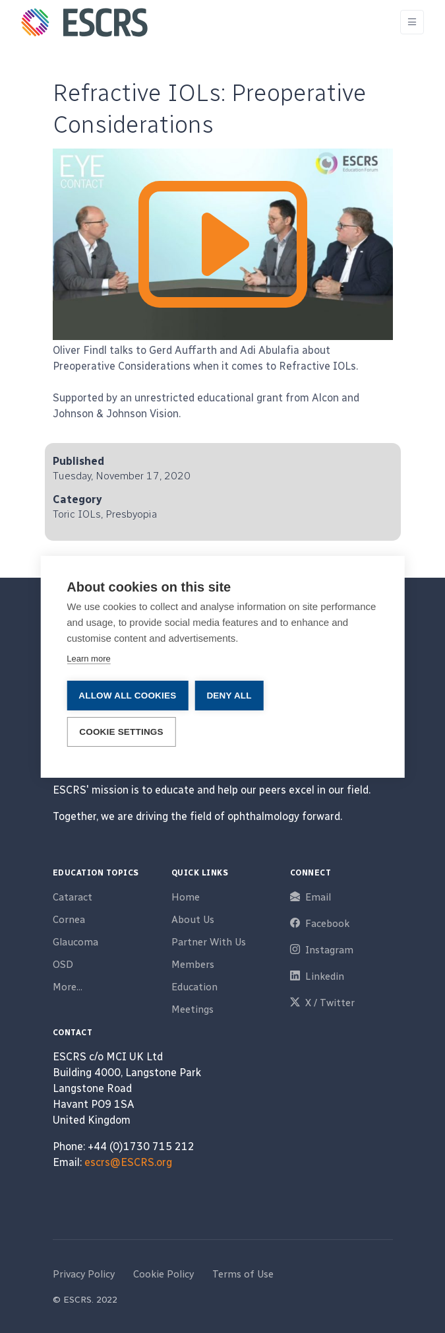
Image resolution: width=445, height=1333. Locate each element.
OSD (63, 965)
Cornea (69, 920)
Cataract (72, 897)
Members (192, 965)
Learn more (88, 659)
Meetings (192, 1009)
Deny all (228, 696)
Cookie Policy (163, 1274)
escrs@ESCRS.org (128, 1162)
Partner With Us (208, 942)
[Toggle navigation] (412, 22)
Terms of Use (243, 1274)
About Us (192, 920)
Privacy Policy (84, 1274)
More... (67, 987)
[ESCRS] (84, 22)
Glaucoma (75, 942)
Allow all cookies (127, 696)
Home (185, 897)
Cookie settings (121, 732)
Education (194, 987)
